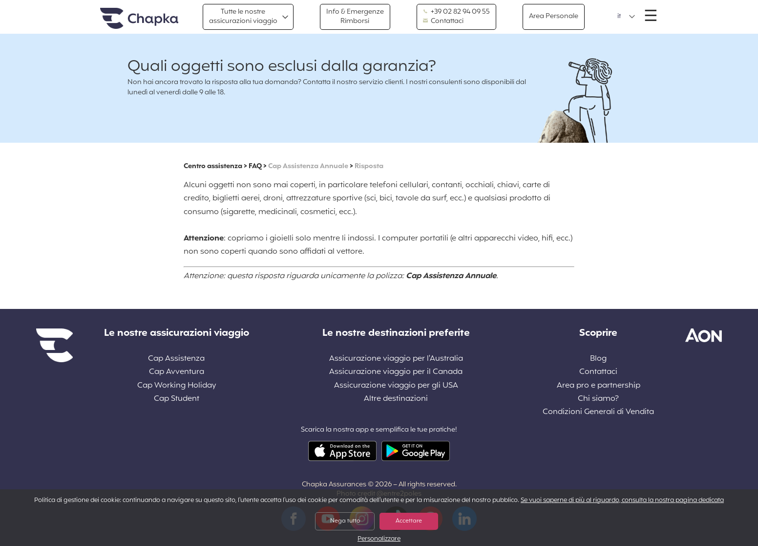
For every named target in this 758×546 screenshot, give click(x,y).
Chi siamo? (598, 399)
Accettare (409, 521)
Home (139, 19)
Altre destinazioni (396, 399)
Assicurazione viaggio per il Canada (396, 372)
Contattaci (443, 21)
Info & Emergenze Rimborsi (355, 16)
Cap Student (176, 399)
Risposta (369, 166)
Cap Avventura (176, 372)
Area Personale (553, 16)
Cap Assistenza (176, 359)
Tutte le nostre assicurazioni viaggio (243, 16)
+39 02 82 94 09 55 (456, 12)
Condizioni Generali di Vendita (598, 412)
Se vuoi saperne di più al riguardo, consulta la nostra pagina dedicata (622, 500)
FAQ (255, 166)
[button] (626, 16)
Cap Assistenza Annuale (308, 166)
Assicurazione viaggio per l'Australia (396, 359)
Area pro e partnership (598, 386)
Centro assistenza (213, 166)
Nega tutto (345, 521)
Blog (598, 359)
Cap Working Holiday (176, 386)
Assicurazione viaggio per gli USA (396, 386)
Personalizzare (379, 539)
